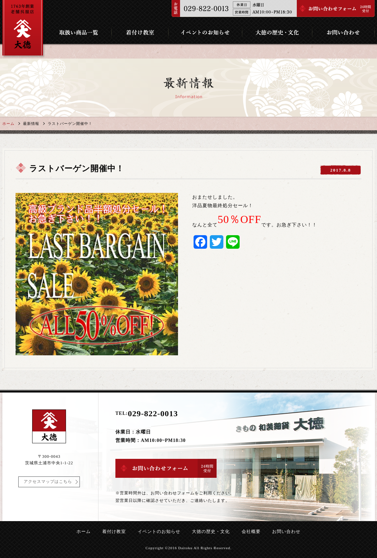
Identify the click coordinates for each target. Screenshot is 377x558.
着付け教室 (114, 531)
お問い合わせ (286, 531)
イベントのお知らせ (159, 531)
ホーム (8, 123)
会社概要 (251, 531)
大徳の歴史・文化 (211, 531)
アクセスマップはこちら (48, 481)
